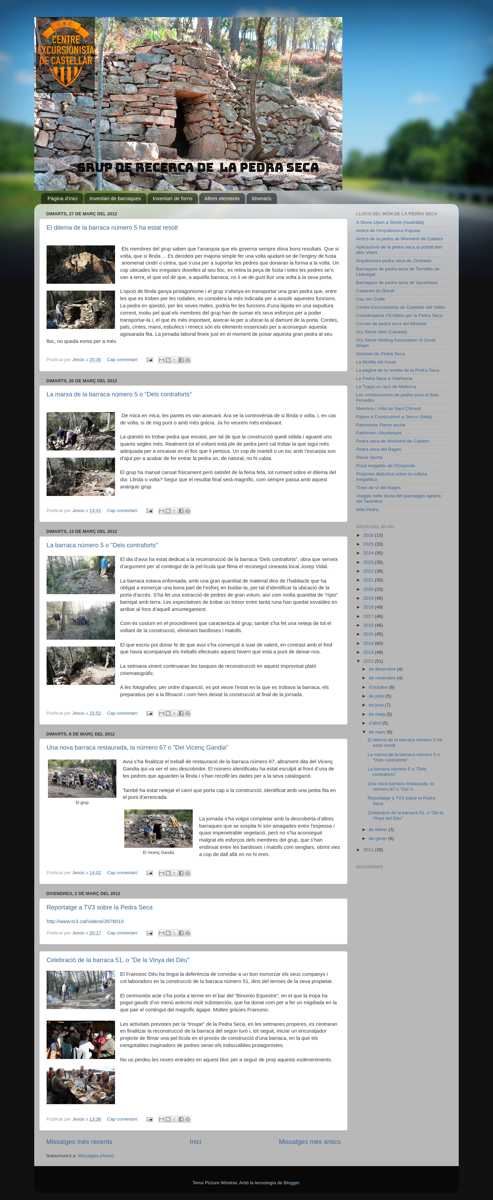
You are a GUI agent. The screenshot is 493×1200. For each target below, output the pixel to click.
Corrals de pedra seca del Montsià (391, 323)
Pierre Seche (369, 457)
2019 (369, 598)
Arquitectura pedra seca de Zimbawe (394, 260)
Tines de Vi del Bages (378, 487)
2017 (369, 616)
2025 (369, 544)
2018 (369, 607)
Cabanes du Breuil (375, 290)
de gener (378, 838)
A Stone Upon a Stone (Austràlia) (390, 222)
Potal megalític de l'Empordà (385, 465)
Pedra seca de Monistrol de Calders (393, 441)
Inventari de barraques (115, 198)
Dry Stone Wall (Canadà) (381, 331)
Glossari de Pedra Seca (380, 353)
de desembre (383, 669)
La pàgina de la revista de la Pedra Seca (397, 370)
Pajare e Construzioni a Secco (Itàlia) (394, 416)
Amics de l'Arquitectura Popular (388, 230)
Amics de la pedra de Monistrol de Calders (399, 238)
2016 (369, 625)
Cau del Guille (370, 299)
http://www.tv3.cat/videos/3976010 (85, 921)
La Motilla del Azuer (376, 362)
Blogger (291, 1182)
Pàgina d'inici (63, 198)
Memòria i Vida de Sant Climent (388, 408)
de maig (378, 714)
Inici (196, 1141)
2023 (369, 562)
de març (378, 732)
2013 (369, 652)
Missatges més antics (310, 1141)
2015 (369, 634)
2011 (369, 849)
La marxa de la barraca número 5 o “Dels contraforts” (119, 394)
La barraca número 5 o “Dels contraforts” (102, 545)
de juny (377, 704)
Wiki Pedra (367, 509)
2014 (369, 643)
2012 (369, 661)
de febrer (379, 829)
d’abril (375, 723)
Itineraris (261, 198)
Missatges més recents (79, 1141)
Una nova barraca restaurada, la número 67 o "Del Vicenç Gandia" (137, 747)
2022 (369, 571)
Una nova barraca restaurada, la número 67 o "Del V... (401, 786)
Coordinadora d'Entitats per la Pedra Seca (399, 315)
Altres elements (222, 198)
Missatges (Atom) (96, 1155)
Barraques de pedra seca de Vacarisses (397, 282)
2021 (369, 580)
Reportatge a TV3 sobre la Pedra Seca (100, 907)
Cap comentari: (123, 359)
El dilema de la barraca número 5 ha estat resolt (112, 227)
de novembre (383, 677)
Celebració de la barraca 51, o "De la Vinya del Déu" (118, 960)
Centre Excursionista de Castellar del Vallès (401, 307)
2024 (369, 553)
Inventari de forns (172, 198)
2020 (369, 589)
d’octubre (379, 687)
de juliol (377, 696)
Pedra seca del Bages (378, 449)
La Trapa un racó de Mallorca (386, 386)
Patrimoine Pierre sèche (380, 424)
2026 (369, 535)
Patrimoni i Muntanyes (379, 432)
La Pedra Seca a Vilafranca (384, 378)
